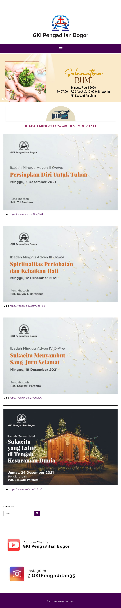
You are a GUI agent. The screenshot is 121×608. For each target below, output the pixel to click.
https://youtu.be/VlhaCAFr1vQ (26, 489)
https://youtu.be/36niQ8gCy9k (27, 214)
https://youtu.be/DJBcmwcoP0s (27, 305)
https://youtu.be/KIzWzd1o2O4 (26, 397)
